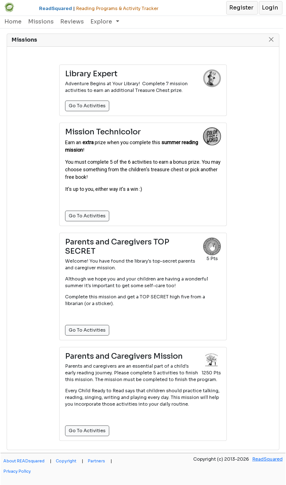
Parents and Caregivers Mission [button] (124, 356)
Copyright (69, 460)
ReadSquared (267, 459)
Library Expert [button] (91, 73)
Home (13, 21)
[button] (242, 7)
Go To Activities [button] (87, 106)
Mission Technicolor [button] (103, 131)
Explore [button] (101, 21)
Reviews (72, 21)
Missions (41, 21)
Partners (100, 460)
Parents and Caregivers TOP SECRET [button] (117, 246)
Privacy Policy (17, 471)
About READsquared (27, 460)
